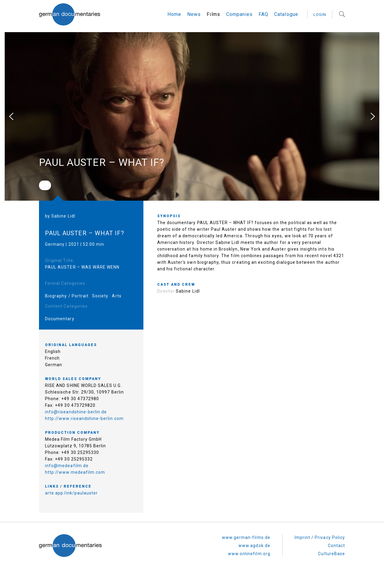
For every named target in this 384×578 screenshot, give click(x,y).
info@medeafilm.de (66, 465)
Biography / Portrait (66, 296)
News (194, 14)
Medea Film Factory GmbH (73, 439)
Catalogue (286, 14)
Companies (239, 14)
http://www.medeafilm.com (75, 472)
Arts (116, 296)
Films (213, 14)
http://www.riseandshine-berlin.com (84, 418)
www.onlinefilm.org (249, 553)
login (320, 14)
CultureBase (331, 553)
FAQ (263, 14)
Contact (336, 545)
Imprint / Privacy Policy (320, 537)
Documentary (59, 318)
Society (100, 296)
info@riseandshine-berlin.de (76, 411)
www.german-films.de (246, 537)
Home (174, 14)
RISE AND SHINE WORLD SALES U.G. (83, 385)
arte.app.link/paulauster (71, 493)
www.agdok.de (254, 545)
